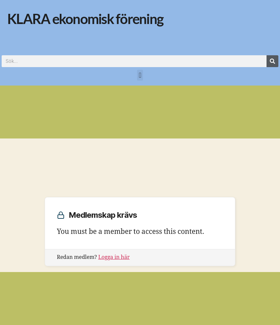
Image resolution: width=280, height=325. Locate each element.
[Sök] (272, 61)
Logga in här (114, 257)
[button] (140, 75)
